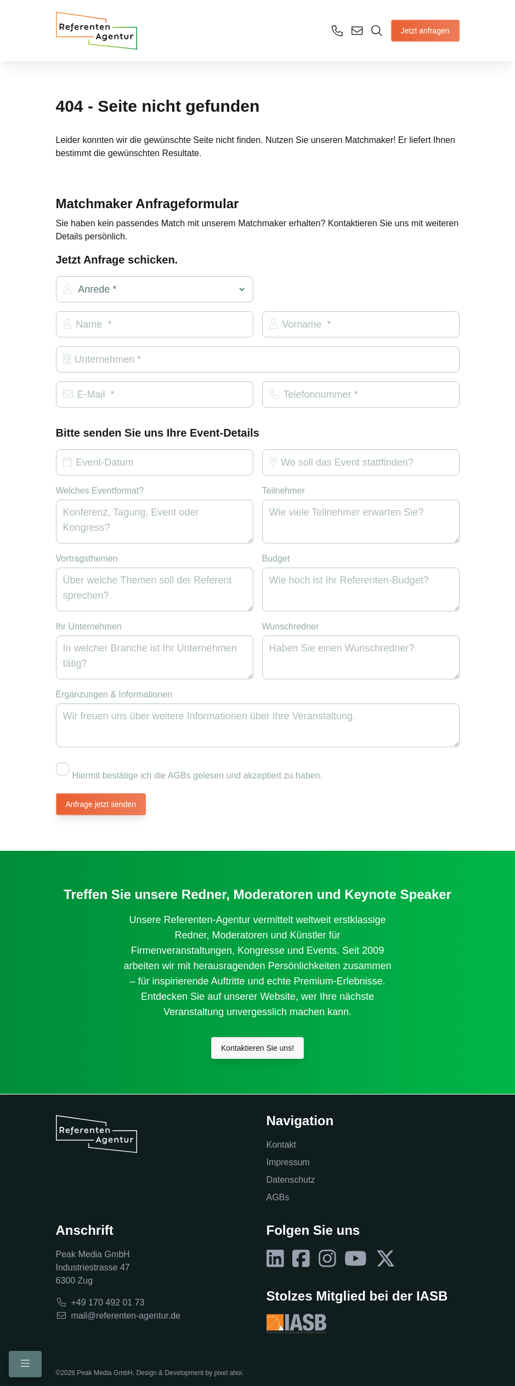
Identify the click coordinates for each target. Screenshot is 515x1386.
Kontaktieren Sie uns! (257, 1048)
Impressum (288, 1162)
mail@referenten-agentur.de (118, 1315)
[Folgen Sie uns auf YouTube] (355, 1259)
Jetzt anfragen (425, 30)
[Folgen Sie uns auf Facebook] (301, 1259)
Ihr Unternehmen (89, 626)
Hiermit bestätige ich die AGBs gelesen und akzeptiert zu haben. (189, 771)
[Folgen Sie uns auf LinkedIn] (275, 1259)
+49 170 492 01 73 (100, 1302)
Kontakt (281, 1144)
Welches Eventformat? (100, 490)
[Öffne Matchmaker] (376, 30)
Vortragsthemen (87, 558)
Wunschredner (290, 626)
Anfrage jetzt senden (101, 804)
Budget (276, 558)
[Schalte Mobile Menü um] (25, 1364)
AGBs (278, 1197)
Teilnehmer (283, 490)
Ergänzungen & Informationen (114, 694)
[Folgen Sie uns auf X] (385, 1259)
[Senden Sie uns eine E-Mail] (357, 30)
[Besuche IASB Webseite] (296, 1323)
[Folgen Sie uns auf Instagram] (327, 1259)
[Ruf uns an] (337, 30)
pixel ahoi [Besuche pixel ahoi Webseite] (228, 1373)
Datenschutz (291, 1179)
